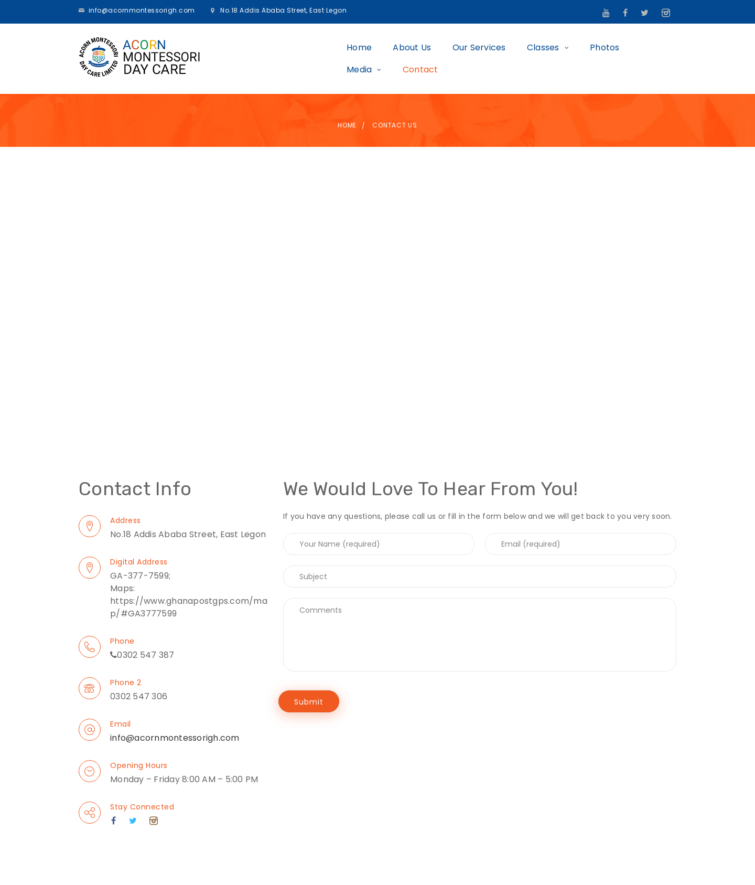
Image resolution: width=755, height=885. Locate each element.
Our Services (412, 58)
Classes (477, 58)
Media (587, 58)
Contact (648, 58)
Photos (539, 58)
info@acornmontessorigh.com (142, 10)
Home (293, 58)
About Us (346, 58)
